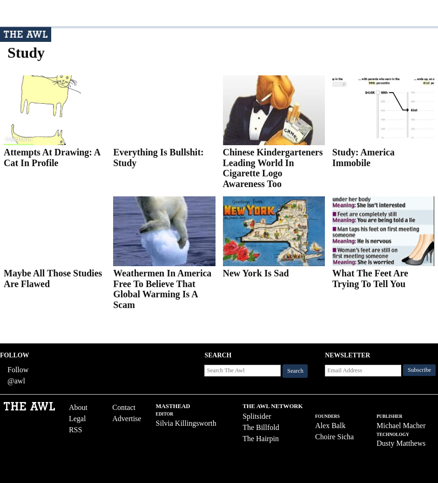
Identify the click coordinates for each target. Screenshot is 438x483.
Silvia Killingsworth (186, 423)
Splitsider (257, 416)
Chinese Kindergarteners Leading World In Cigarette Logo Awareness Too (273, 168)
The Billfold (261, 427)
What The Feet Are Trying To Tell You (370, 278)
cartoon (19, 139)
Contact (123, 407)
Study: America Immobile (363, 157)
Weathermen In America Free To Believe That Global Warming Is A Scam (162, 289)
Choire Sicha (334, 437)
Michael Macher (401, 425)
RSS (75, 430)
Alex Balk (330, 425)
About (78, 407)
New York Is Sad (256, 273)
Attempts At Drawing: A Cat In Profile (52, 157)
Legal (77, 419)
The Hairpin (261, 439)
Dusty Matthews (401, 443)
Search (295, 371)
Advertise (126, 419)
